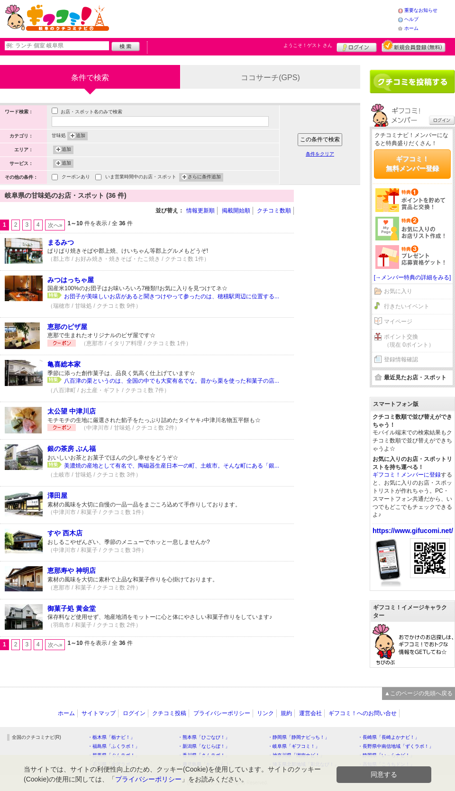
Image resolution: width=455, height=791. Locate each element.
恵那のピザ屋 (67, 327)
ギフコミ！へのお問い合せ (362, 713)
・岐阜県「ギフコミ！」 (294, 746)
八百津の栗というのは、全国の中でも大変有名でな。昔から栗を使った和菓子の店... (171, 380)
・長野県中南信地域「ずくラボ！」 (396, 746)
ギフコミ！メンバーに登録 (407, 474)
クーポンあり (76, 177)
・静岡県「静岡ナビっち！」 (298, 737)
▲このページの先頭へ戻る (418, 693)
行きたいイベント (406, 306)
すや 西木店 (64, 533)
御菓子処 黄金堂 (71, 608)
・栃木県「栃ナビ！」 (111, 737)
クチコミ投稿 (169, 713)
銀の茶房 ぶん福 (71, 448)
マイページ (398, 321)
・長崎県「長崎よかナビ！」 (388, 737)
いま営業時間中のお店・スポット (140, 177)
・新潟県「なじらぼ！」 (204, 746)
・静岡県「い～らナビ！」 (386, 755)
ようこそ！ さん (307, 45)
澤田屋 (57, 495)
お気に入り (398, 291)
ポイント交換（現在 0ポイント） (409, 340)
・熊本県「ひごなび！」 (204, 737)
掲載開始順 (236, 210)
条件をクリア (320, 153)
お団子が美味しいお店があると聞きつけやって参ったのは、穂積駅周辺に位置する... (171, 296)
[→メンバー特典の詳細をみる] (412, 277)
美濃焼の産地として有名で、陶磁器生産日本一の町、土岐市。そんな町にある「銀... (171, 465)
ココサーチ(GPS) (270, 78)
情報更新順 (200, 210)
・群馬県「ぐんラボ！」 (114, 755)
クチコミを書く (412, 81)
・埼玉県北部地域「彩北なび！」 (303, 764)
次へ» (55, 225)
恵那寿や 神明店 (71, 570)
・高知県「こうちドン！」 (386, 764)
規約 (286, 713)
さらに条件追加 (204, 177)
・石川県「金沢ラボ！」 (114, 764)
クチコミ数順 (274, 210)
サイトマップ (99, 713)
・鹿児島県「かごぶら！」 (206, 764)
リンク (265, 713)
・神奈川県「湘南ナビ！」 (296, 755)
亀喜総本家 (64, 364)
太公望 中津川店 (71, 411)
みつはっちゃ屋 (70, 280)
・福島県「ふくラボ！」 (114, 746)
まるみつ (60, 242)
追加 (80, 136)
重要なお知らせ (420, 10)
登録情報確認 (401, 359)
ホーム (411, 28)
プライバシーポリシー (221, 713)
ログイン (357, 46)
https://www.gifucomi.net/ (413, 530)
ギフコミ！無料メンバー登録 (412, 163)
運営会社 (310, 713)
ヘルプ (411, 19)
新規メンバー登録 (414, 46)
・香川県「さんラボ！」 (204, 755)
